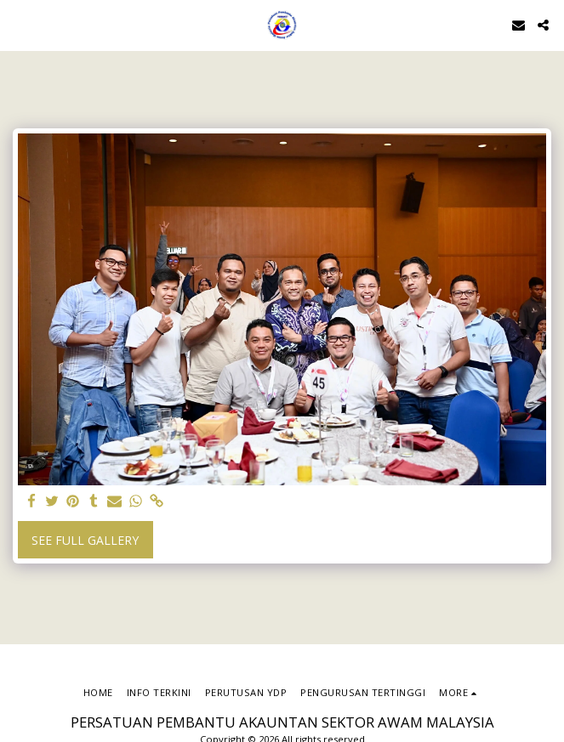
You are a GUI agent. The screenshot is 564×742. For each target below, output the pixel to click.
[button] (18, 24)
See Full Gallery (85, 540)
